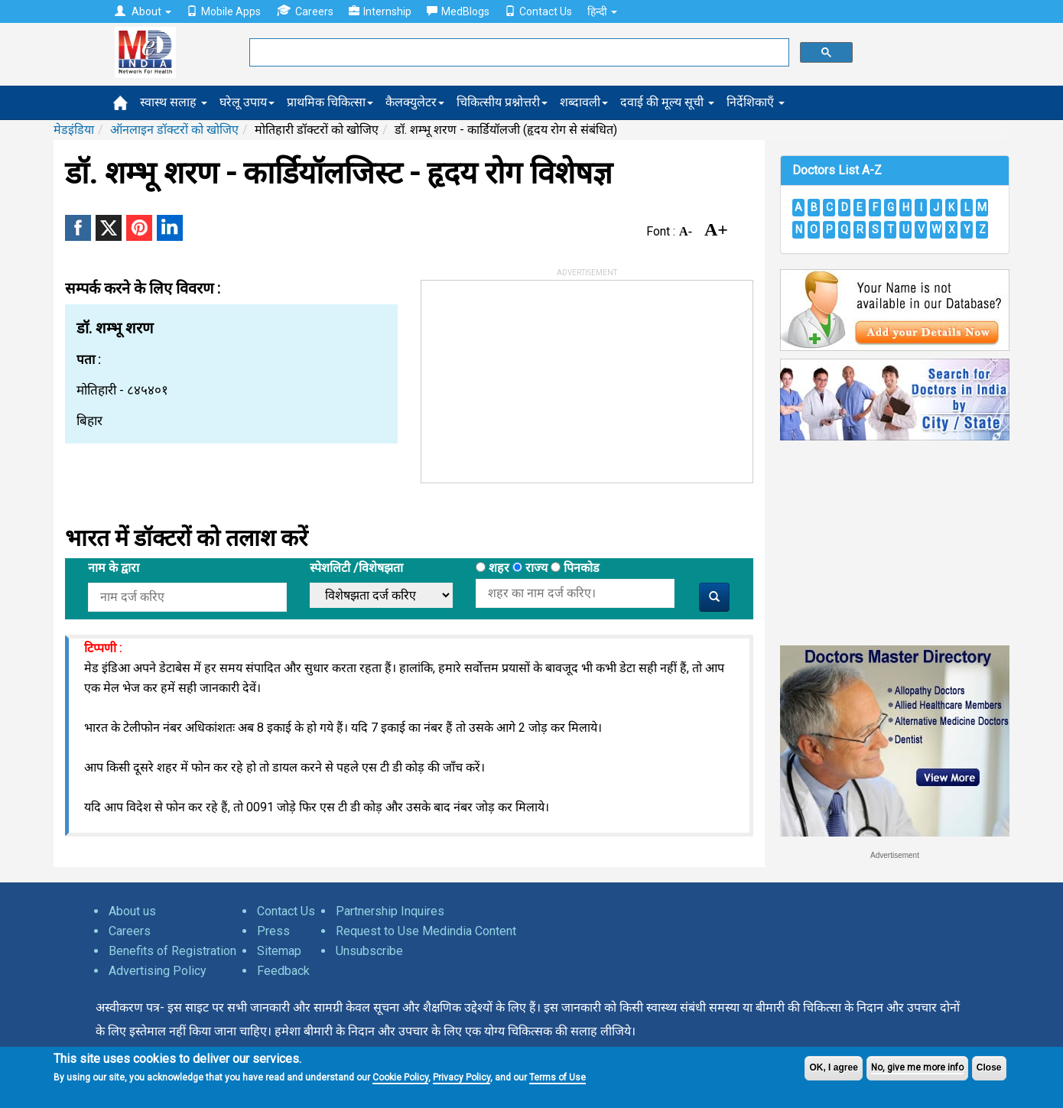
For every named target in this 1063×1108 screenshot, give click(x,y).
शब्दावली (584, 102)
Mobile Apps (224, 11)
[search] (518, 53)
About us (132, 911)
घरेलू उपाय (247, 102)
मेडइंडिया (74, 129)
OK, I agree (833, 1067)
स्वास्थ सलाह (173, 102)
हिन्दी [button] (602, 11)
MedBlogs (458, 11)
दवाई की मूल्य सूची (667, 102)
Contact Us (538, 11)
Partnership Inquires (390, 911)
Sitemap (279, 951)
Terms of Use (557, 1077)
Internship (380, 11)
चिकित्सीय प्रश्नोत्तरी (502, 102)
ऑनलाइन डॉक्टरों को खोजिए (174, 129)
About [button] (143, 11)
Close (989, 1067)
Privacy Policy (461, 1077)
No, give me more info (917, 1067)
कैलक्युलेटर (414, 102)
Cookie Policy (400, 1077)
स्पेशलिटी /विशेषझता (356, 567)
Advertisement (894, 855)
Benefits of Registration (172, 951)
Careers (304, 11)
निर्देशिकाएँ (756, 102)
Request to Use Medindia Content (426, 931)
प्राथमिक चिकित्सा (330, 102)
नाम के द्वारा (113, 567)
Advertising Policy (157, 970)
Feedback (283, 970)
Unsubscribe (369, 951)
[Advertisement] (536, 376)
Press (273, 931)
